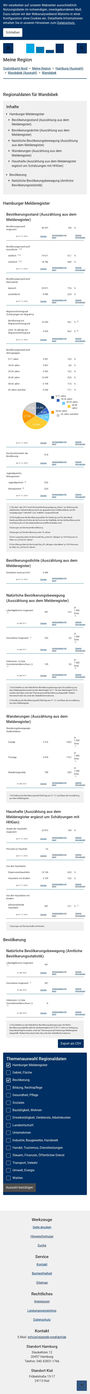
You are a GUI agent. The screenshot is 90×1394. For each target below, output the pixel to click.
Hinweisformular (42, 1236)
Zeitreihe (43, 236)
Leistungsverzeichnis (41, 1311)
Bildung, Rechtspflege (27, 1087)
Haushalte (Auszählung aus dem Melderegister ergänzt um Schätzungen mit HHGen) (44, 163)
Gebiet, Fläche (22, 1072)
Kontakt (42, 1264)
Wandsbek (49, 73)
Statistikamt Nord (15, 68)
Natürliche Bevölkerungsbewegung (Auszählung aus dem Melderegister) (45, 143)
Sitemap (42, 1283)
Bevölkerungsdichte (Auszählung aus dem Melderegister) (41, 132)
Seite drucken (42, 1227)
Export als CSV (71, 1043)
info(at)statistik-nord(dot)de (47, 1337)
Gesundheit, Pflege (25, 1095)
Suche (42, 1245)
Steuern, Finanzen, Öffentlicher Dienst (38, 1155)
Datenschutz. (66, 23)
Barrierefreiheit (42, 1273)
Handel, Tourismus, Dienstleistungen (38, 1148)
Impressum (42, 1301)
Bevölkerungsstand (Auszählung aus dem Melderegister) (40, 122)
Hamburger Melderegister (26, 114)
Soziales (18, 1103)
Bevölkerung (17, 175)
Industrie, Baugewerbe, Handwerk (35, 1140)
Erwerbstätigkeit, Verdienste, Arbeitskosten (42, 1117)
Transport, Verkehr (25, 1163)
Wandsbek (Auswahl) (22, 73)
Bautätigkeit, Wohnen (27, 1110)
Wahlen (18, 1178)
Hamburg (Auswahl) (69, 68)
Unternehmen (22, 1132)
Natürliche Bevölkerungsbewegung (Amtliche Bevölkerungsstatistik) (42, 183)
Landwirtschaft (23, 1125)
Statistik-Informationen (80, 236)
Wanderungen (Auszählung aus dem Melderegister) (37, 153)
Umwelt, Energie (23, 1170)
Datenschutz (42, 1320)
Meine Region (41, 68)
